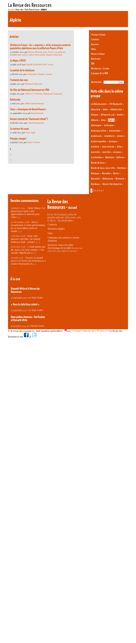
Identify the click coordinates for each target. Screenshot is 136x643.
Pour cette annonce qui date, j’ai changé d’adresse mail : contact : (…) (25, 238)
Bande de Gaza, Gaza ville (103, 167)
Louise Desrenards (36, 54)
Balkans (120, 157)
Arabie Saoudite (98, 141)
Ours (50, 233)
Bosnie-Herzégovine (112, 184)
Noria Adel (30, 132)
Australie (95, 152)
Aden (105, 109)
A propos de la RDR (99, 73)
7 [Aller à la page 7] (103, 190)
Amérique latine (98, 130)
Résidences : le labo (100, 68)
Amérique (108, 125)
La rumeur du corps (19, 128)
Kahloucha (15, 99)
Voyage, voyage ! (18, 138)
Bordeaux (95, 184)
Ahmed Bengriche (36, 122)
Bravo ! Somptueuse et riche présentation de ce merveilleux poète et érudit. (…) (28, 227)
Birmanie (120, 178)
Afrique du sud (108, 114)
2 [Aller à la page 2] (10, 154)
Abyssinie (95, 109)
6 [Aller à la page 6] (101, 190)
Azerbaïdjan (96, 157)
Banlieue (122, 167)
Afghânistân (116, 109)
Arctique (113, 141)
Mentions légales (56, 228)
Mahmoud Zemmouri (52, 93)
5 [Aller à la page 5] (99, 190)
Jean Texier (48, 52)
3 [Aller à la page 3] (10, 159)
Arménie (95, 146)
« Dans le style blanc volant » (25, 304)
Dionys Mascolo (35, 52)
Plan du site (89, 330)
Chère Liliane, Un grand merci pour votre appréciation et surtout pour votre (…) (28, 213)
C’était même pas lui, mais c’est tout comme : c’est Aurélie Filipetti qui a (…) (28, 249)
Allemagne (96, 125)
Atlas (119, 146)
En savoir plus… (66, 220)
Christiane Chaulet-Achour (39, 74)
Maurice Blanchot (54, 54)
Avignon (117, 152)
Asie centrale (108, 146)
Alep (103, 120)
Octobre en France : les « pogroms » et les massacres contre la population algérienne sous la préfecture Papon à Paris (40, 46)
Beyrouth (95, 178)
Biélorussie (108, 178)
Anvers (120, 135)
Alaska (120, 114)
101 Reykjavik (115, 103)
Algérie (111, 120)
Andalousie (96, 135)
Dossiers (95, 44)
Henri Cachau (33, 142)
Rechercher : (97, 82)
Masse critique (98, 53)
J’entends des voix (19, 80)
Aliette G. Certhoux (33, 93)
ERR (92, 63)
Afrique (94, 114)
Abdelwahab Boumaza (34, 103)
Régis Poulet (37, 297)
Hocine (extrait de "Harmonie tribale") (29, 119)
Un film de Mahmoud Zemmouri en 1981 (29, 89)
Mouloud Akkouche (33, 83)
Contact (77, 330)
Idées (93, 49)
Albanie (94, 120)
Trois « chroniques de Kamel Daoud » (28, 109)
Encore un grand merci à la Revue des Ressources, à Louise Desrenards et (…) (28, 260)
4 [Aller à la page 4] (97, 190)
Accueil (11, 9)
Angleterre (109, 135)
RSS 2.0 (102, 330)
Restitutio (95, 58)
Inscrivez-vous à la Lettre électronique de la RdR (60, 246)
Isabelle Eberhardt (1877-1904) (39, 64)
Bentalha (106, 173)
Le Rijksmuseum (99, 103)
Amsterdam (114, 130)
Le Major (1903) (18, 60)
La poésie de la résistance (22, 70)
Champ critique (98, 34)
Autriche (107, 152)
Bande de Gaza (97, 162)
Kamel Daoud (37, 113)
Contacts (52, 224)
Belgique (95, 173)
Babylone (109, 157)
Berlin (116, 173)
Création (95, 39)
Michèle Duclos (37, 325)
